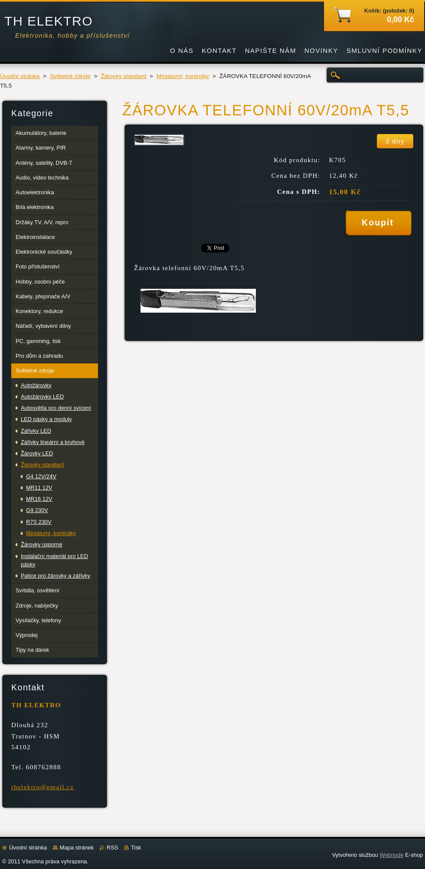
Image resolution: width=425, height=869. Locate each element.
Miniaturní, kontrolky (183, 76)
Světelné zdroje (70, 76)
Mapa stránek (77, 847)
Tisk (136, 847)
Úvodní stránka (19, 76)
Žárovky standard (123, 76)
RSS (112, 847)
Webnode (391, 855)
